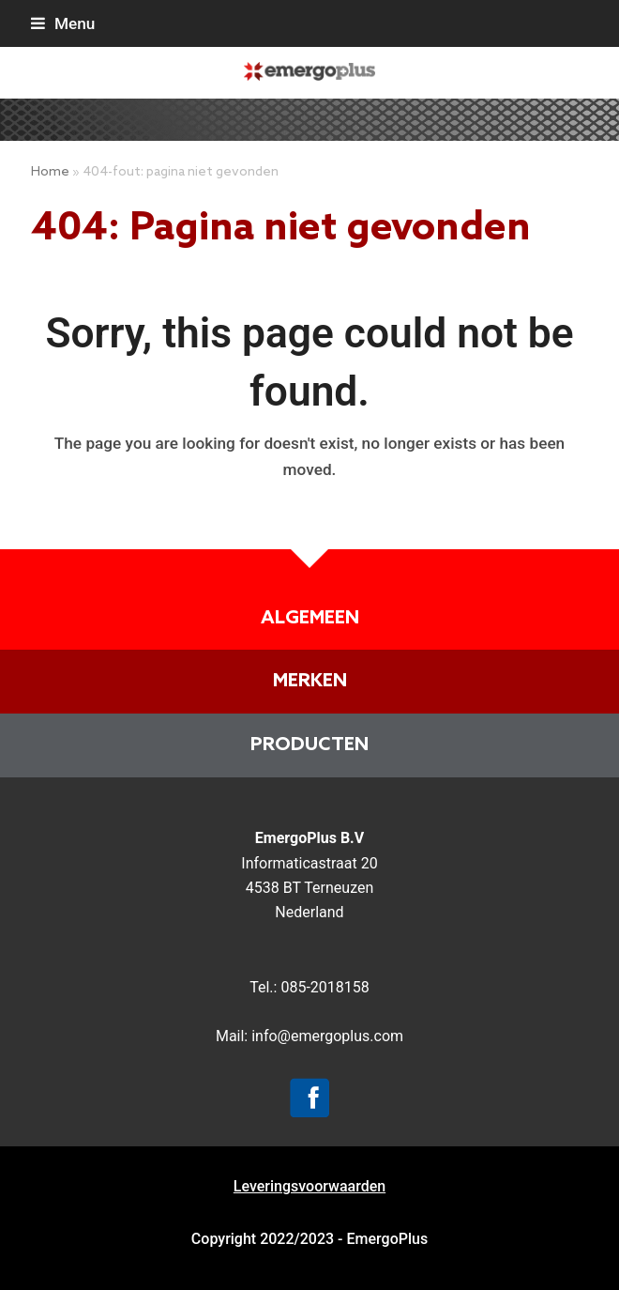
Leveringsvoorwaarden (309, 1186)
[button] (63, 23)
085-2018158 (324, 987)
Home (50, 172)
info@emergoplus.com (327, 1036)
